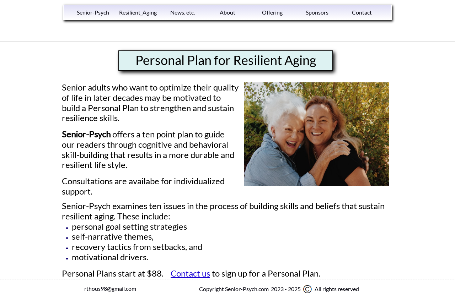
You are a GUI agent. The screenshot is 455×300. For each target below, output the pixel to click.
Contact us (190, 273)
